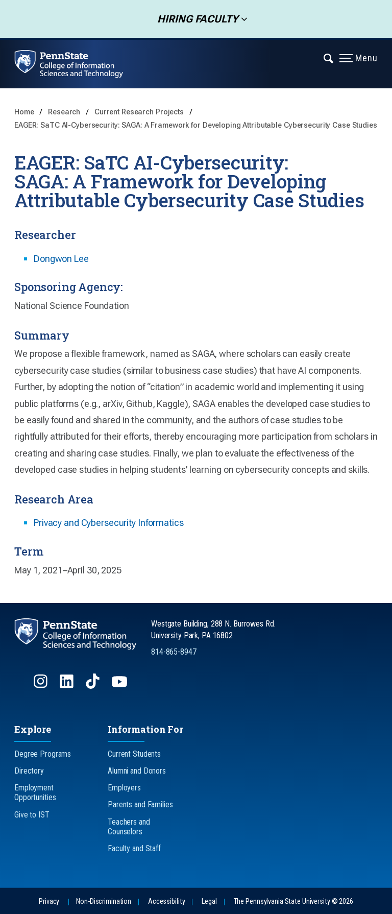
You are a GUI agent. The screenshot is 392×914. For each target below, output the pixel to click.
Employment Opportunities (35, 792)
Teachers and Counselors (129, 826)
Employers (124, 787)
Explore (32, 729)
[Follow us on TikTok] (94, 686)
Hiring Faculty (194, 19)
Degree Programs (42, 754)
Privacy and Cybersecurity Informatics (109, 522)
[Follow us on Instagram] (42, 686)
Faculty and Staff (134, 848)
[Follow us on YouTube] (120, 686)
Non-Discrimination (103, 901)
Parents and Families (140, 804)
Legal (209, 901)
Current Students (134, 754)
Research (65, 112)
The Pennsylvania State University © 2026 (293, 901)
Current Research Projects (140, 112)
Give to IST (32, 815)
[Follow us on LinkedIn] (68, 686)
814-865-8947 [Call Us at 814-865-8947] (174, 652)
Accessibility (166, 901)
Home (24, 112)
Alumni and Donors (137, 771)
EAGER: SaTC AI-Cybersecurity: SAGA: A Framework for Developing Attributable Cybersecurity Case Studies (195, 125)
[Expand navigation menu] (329, 57)
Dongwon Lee (61, 258)
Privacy (49, 901)
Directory (29, 771)
